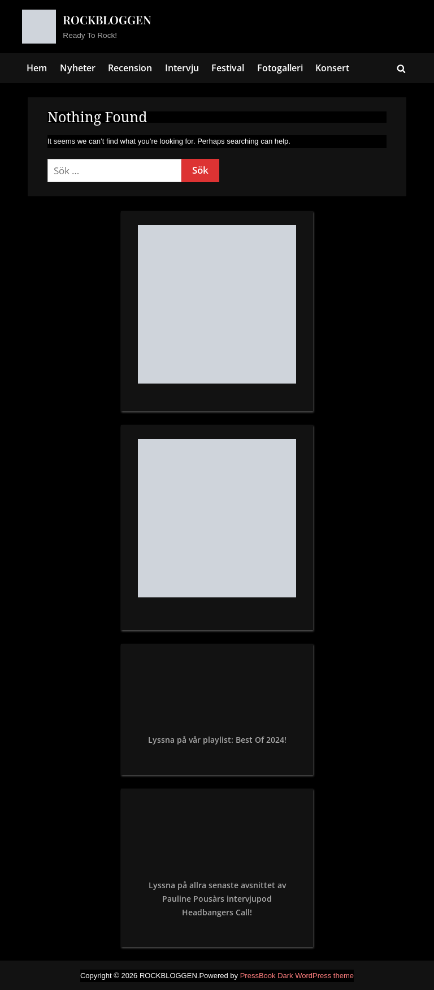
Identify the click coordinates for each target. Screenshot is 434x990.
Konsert (332, 68)
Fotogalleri (280, 68)
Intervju (182, 68)
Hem (37, 68)
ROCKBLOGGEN (107, 19)
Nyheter (78, 68)
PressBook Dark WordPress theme (297, 975)
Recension (130, 68)
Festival (227, 68)
